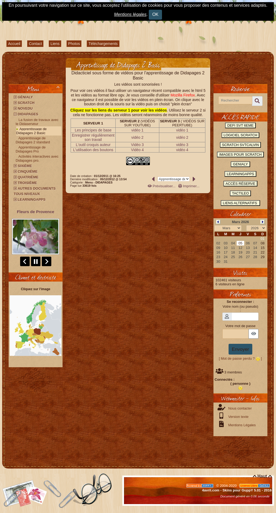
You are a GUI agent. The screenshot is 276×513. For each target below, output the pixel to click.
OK (155, 14)
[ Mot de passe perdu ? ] (240, 358)
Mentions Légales (241, 425)
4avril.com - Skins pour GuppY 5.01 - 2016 (237, 490)
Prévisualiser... (162, 186)
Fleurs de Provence (35, 211)
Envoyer (240, 349)
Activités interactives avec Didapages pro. (37, 158)
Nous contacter (239, 408)
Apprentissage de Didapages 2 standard (33, 140)
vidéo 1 (137, 130)
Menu (44, 89)
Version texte (238, 417)
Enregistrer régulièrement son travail (93, 137)
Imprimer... (188, 186)
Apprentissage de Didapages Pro (31, 149)
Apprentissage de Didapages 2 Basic (31, 131)
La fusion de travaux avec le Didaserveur (37, 122)
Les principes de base (93, 130)
